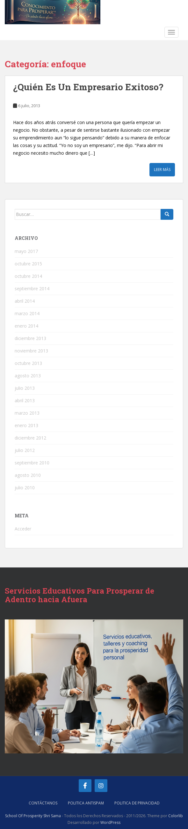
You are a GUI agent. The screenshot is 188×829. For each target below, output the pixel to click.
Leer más (162, 169)
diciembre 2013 (30, 338)
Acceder (23, 529)
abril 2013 (25, 400)
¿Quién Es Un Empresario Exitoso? (88, 87)
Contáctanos (43, 803)
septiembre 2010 (32, 463)
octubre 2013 (28, 363)
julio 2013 (25, 388)
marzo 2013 (27, 413)
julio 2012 (25, 450)
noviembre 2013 (31, 351)
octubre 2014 (28, 276)
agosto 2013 (28, 376)
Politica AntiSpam (86, 803)
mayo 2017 (26, 251)
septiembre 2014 (32, 288)
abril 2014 (25, 301)
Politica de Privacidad (137, 803)
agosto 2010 (28, 475)
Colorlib (175, 815)
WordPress (110, 822)
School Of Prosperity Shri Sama (33, 815)
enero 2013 (26, 425)
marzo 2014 (27, 313)
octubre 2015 (28, 264)
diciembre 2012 (30, 438)
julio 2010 (25, 488)
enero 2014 (26, 326)
